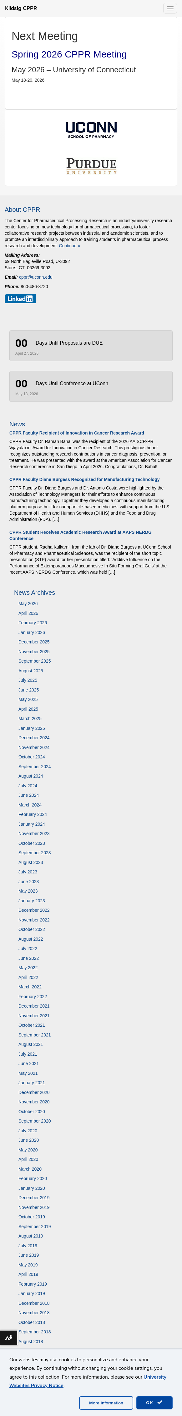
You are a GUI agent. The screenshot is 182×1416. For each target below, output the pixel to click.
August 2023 (30, 862)
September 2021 (34, 1034)
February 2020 (32, 1178)
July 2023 (27, 871)
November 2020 (34, 1101)
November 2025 (34, 651)
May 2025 (28, 699)
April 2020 (28, 1159)
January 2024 (31, 824)
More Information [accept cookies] (106, 1403)
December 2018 (34, 1303)
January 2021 (31, 1082)
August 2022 (30, 939)
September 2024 (34, 766)
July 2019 (27, 1245)
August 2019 (30, 1235)
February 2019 (32, 1284)
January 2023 (31, 900)
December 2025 (34, 641)
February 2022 (32, 996)
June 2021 (28, 1063)
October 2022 (31, 929)
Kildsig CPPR (21, 8)
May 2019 (28, 1264)
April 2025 (28, 709)
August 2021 (30, 1044)
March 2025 (30, 718)
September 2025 (34, 661)
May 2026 (28, 603)
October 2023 (31, 843)
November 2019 (34, 1207)
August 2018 (30, 1341)
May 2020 (28, 1149)
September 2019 (34, 1226)
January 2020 (31, 1188)
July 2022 (27, 948)
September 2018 (34, 1331)
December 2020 (34, 1092)
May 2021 (28, 1073)
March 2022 (30, 986)
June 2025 (28, 689)
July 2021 (27, 1054)
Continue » (69, 245)
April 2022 (28, 977)
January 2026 (31, 632)
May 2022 (28, 967)
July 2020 (27, 1130)
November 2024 (34, 747)
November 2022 (34, 919)
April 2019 (28, 1274)
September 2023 (34, 852)
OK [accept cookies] (154, 1402)
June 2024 (28, 795)
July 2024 (27, 785)
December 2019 (34, 1197)
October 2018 (31, 1322)
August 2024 (30, 776)
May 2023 (28, 891)
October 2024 (31, 756)
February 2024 (32, 814)
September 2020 (34, 1121)
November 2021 (34, 1015)
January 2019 (31, 1293)
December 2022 (34, 910)
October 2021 (31, 1025)
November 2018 (34, 1312)
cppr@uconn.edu (36, 277)
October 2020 (31, 1111)
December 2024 (34, 737)
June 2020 (28, 1140)
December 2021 (34, 1006)
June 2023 (28, 881)
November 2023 (34, 833)
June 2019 (28, 1255)
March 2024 (30, 804)
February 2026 (32, 622)
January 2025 (31, 728)
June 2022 (28, 958)
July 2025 (27, 680)
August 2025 (30, 670)
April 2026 (28, 613)
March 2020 (30, 1169)
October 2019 (31, 1216)
